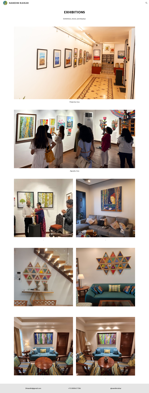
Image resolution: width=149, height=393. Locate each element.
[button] (146, 2)
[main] (74, 12)
